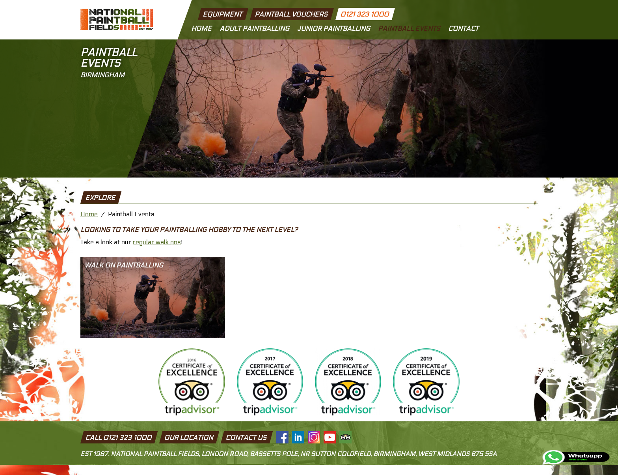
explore (101, 198)
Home (201, 29)
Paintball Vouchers (291, 15)
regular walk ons (157, 242)
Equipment (222, 15)
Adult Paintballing (254, 29)
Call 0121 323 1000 (119, 438)
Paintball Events (409, 29)
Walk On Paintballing (123, 265)
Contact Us (246, 438)
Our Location (189, 438)
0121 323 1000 (364, 15)
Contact (463, 29)
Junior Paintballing (333, 29)
